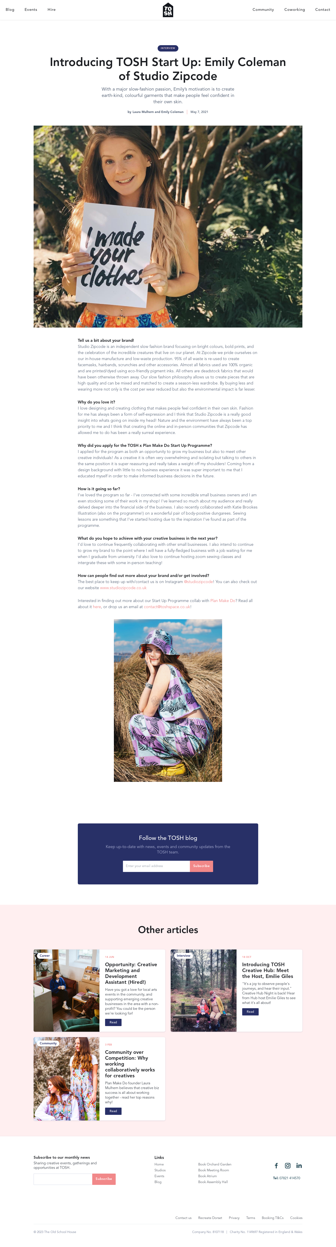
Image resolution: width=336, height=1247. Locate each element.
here (97, 607)
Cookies (296, 1218)
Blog (10, 10)
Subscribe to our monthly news (62, 1158)
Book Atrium (207, 1176)
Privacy (234, 1218)
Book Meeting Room (213, 1170)
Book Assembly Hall (213, 1182)
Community (263, 10)
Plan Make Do (222, 601)
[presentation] (68, 1193)
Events (31, 10)
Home (159, 1164)
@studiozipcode (198, 582)
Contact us (183, 1218)
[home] (168, 9)
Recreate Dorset (210, 1218)
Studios (160, 1170)
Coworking (294, 10)
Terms (250, 1218)
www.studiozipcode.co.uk (123, 588)
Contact (322, 10)
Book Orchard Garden (214, 1164)
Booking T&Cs (272, 1218)
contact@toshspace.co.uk (167, 607)
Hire (52, 10)
